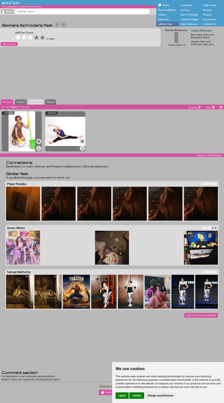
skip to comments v (209, 155)
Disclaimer (209, 19)
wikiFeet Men (165, 24)
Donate (207, 10)
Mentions (163, 19)
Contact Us (209, 24)
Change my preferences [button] (161, 395)
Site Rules (186, 5)
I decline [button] (136, 395)
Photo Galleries (167, 10)
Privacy (207, 15)
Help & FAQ (209, 5)
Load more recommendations (201, 315)
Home (166, 5)
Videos (162, 15)
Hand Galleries (188, 24)
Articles (185, 10)
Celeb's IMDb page (201, 30)
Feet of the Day (189, 15)
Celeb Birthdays (189, 19)
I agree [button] (122, 395)
